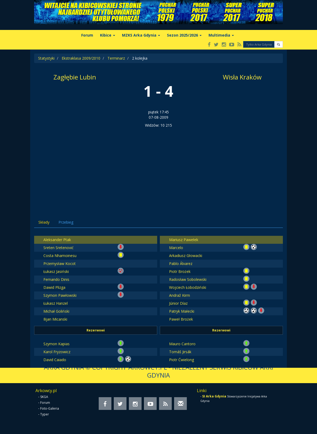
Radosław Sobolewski (187, 279)
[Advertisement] (158, 168)
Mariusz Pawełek (183, 239)
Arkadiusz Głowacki (185, 255)
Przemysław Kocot (59, 263)
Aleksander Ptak (57, 239)
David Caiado (54, 359)
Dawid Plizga (54, 287)
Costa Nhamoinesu (59, 255)
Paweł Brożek (181, 319)
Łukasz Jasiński (56, 271)
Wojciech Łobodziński (187, 287)
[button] (278, 44)
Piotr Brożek (180, 271)
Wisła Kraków (242, 77)
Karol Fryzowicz (56, 351)
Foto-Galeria (49, 408)
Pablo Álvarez (180, 263)
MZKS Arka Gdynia (141, 35)
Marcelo (176, 247)
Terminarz (116, 58)
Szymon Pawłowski (59, 295)
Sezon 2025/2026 (184, 35)
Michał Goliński (56, 311)
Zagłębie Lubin (74, 77)
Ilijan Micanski (55, 319)
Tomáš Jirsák (180, 351)
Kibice (107, 35)
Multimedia (221, 35)
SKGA (44, 397)
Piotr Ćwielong (181, 359)
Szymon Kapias (56, 343)
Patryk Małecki (181, 311)
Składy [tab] (43, 222)
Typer (44, 414)
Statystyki (46, 58)
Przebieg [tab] (65, 222)
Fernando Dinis (56, 279)
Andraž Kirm (179, 295)
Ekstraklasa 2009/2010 (81, 58)
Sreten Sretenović (58, 247)
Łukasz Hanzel (55, 303)
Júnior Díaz (178, 303)
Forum (87, 35)
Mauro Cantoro (182, 343)
